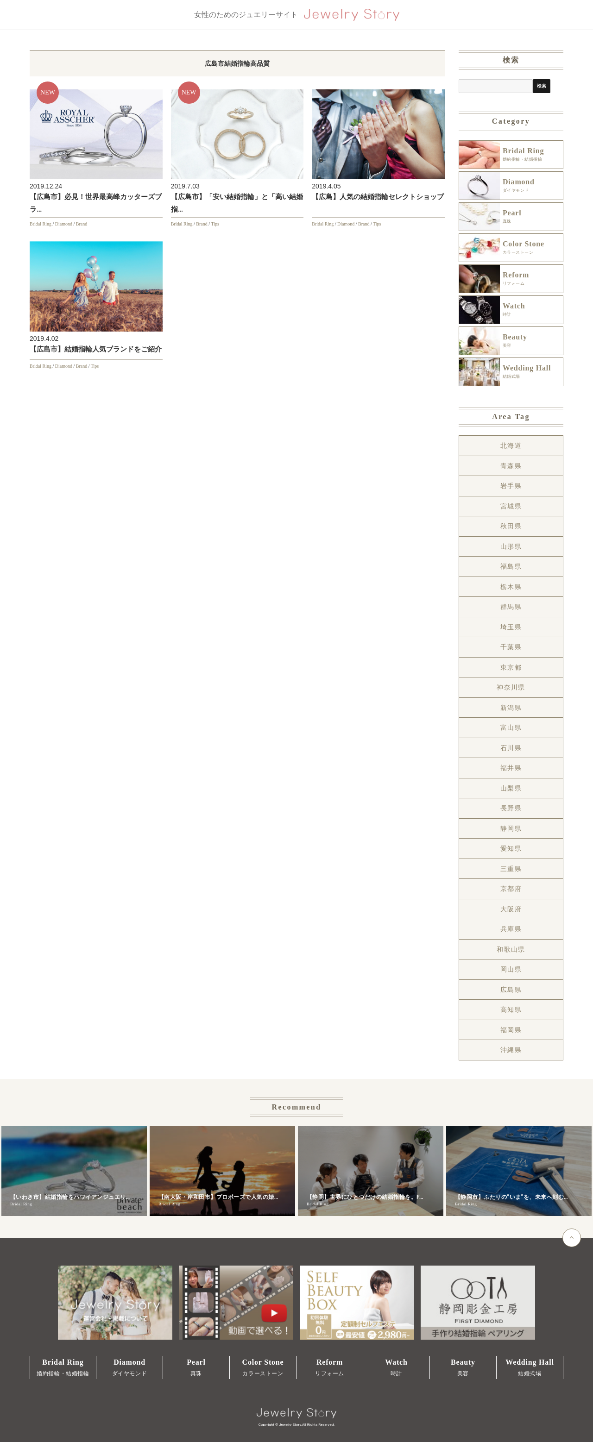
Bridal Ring (40, 223)
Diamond (63, 223)
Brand (81, 223)
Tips (215, 223)
